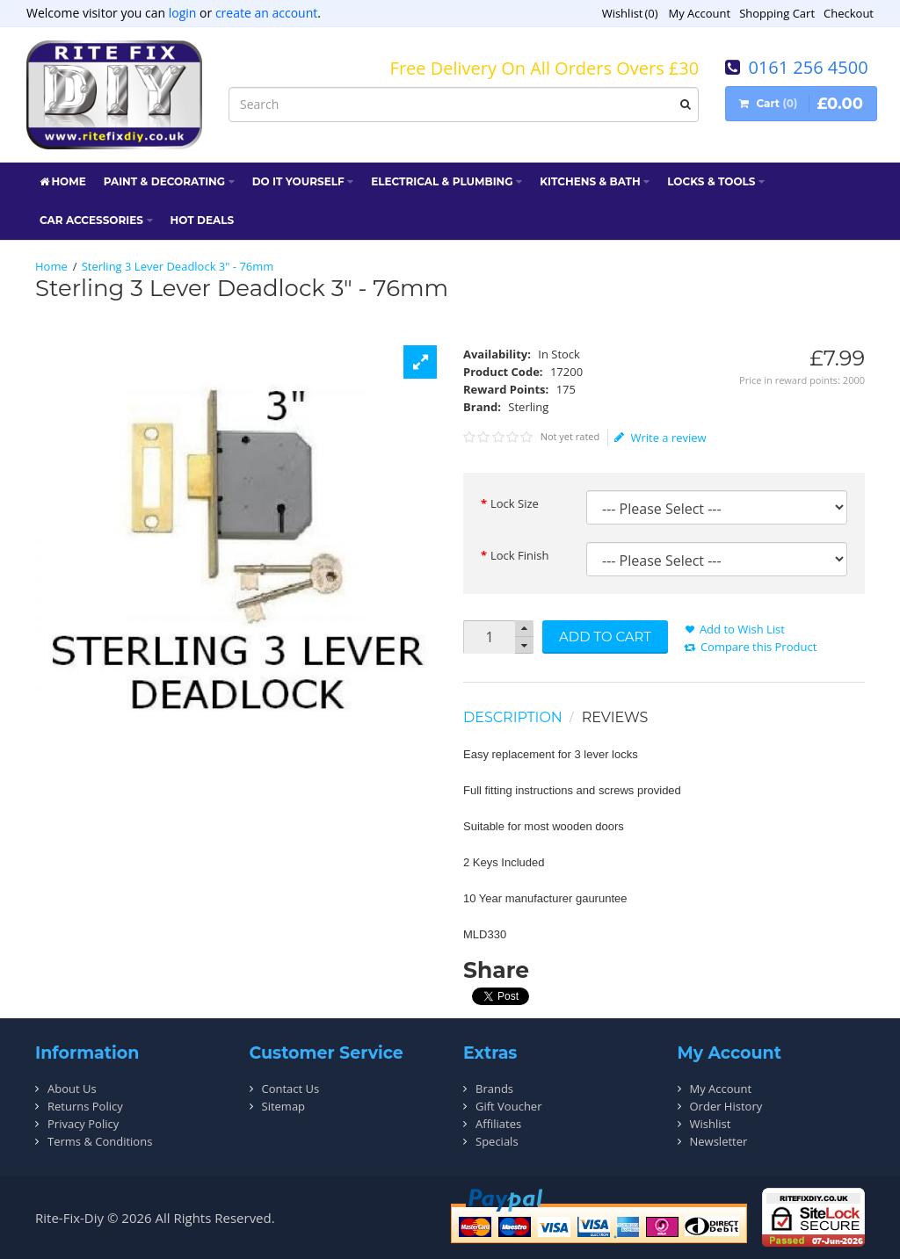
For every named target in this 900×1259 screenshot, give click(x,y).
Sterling (528, 407)
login (183, 12)
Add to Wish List (742, 629)
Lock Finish (519, 555)
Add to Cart (605, 636)
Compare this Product (758, 647)
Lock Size (514, 503)
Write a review (660, 437)
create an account (266, 12)
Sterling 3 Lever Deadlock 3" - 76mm (178, 266)
